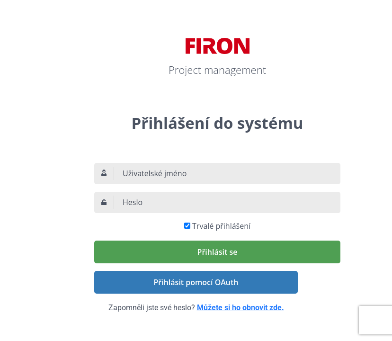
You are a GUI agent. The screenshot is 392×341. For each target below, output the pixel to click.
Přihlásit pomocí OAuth (196, 282)
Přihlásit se (217, 252)
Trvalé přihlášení (221, 226)
